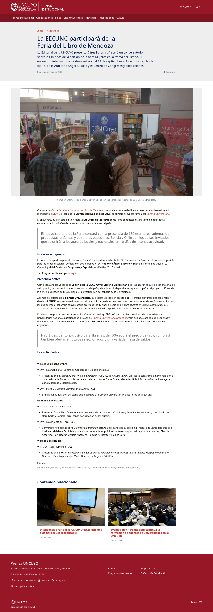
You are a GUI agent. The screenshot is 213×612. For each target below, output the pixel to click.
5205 (41, 574)
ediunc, (65, 467)
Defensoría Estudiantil (153, 573)
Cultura (120, 17)
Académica (53, 30)
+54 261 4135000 (24, 574)
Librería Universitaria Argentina (109, 318)
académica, (95, 467)
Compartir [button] (169, 72)
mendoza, (56, 467)
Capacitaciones (44, 17)
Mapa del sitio (148, 568)
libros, (72, 467)
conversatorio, (83, 467)
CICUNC (31, 606)
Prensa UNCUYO (24, 563)
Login (194, 602)
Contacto (113, 568)
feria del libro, (44, 467)
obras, (129, 467)
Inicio (40, 30)
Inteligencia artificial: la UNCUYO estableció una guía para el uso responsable (71, 531)
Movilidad (91, 17)
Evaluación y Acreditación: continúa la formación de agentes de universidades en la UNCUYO (140, 533)
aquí (73, 273)
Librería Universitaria (158, 213)
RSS (200, 602)
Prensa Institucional (23, 17)
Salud (58, 17)
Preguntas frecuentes (120, 573)
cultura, (136, 467)
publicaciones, (109, 467)
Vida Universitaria (73, 17)
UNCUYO (184, 6)
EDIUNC (55, 213)
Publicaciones (106, 17)
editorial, (120, 467)
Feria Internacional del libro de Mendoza (80, 210)
